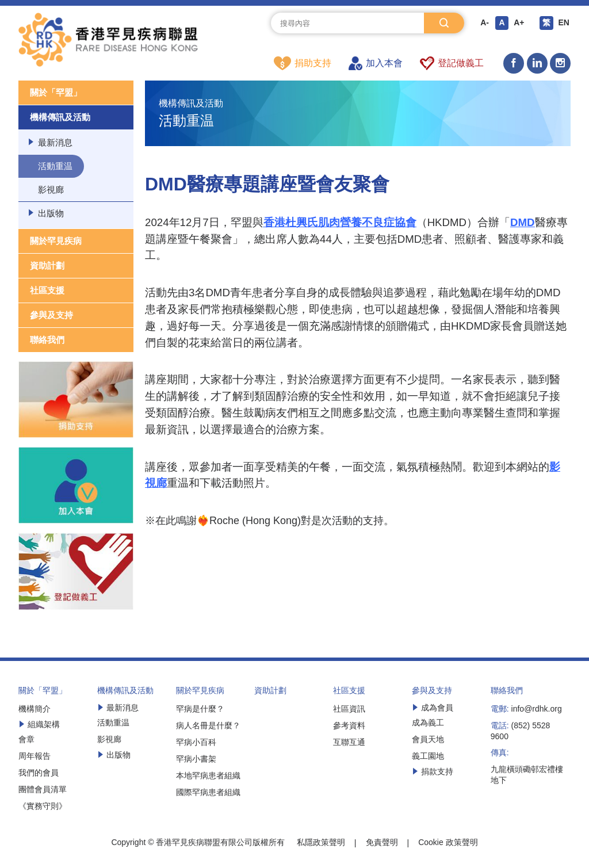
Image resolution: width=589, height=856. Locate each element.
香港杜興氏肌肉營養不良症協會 (339, 223)
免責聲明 (382, 843)
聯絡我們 (47, 340)
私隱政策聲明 (321, 843)
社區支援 (47, 291)
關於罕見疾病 (56, 241)
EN (563, 23)
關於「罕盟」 (56, 93)
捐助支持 (302, 63)
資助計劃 (47, 266)
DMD (522, 223)
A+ (519, 23)
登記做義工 (452, 63)
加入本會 (376, 63)
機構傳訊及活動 (60, 118)
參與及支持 (51, 315)
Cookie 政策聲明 (447, 843)
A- (484, 23)
